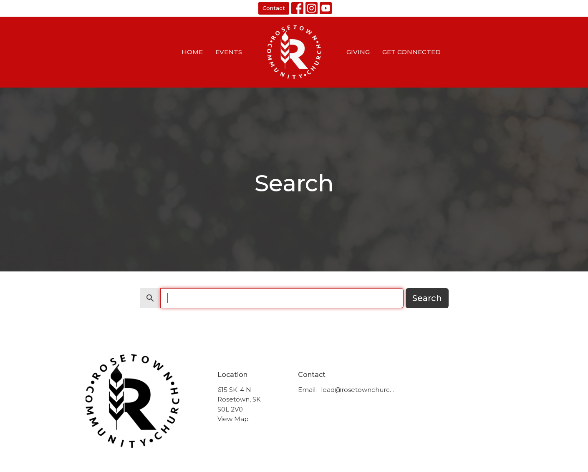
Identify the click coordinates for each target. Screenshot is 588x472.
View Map (233, 419)
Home (192, 52)
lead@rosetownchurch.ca (359, 390)
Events (228, 52)
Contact (273, 8)
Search (427, 298)
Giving (358, 52)
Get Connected (411, 52)
